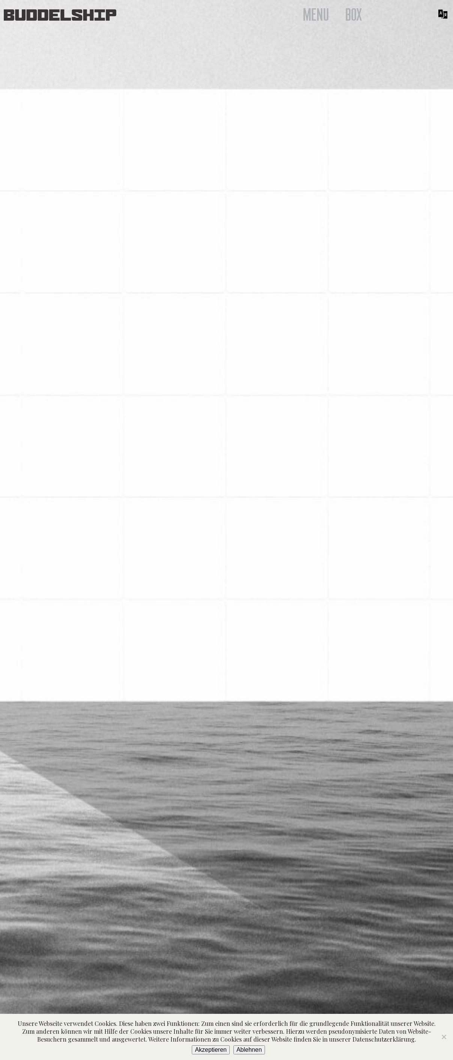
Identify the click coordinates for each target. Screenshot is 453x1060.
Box (353, 15)
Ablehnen (249, 1049)
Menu (316, 15)
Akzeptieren (211, 1049)
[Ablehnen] (443, 1036)
